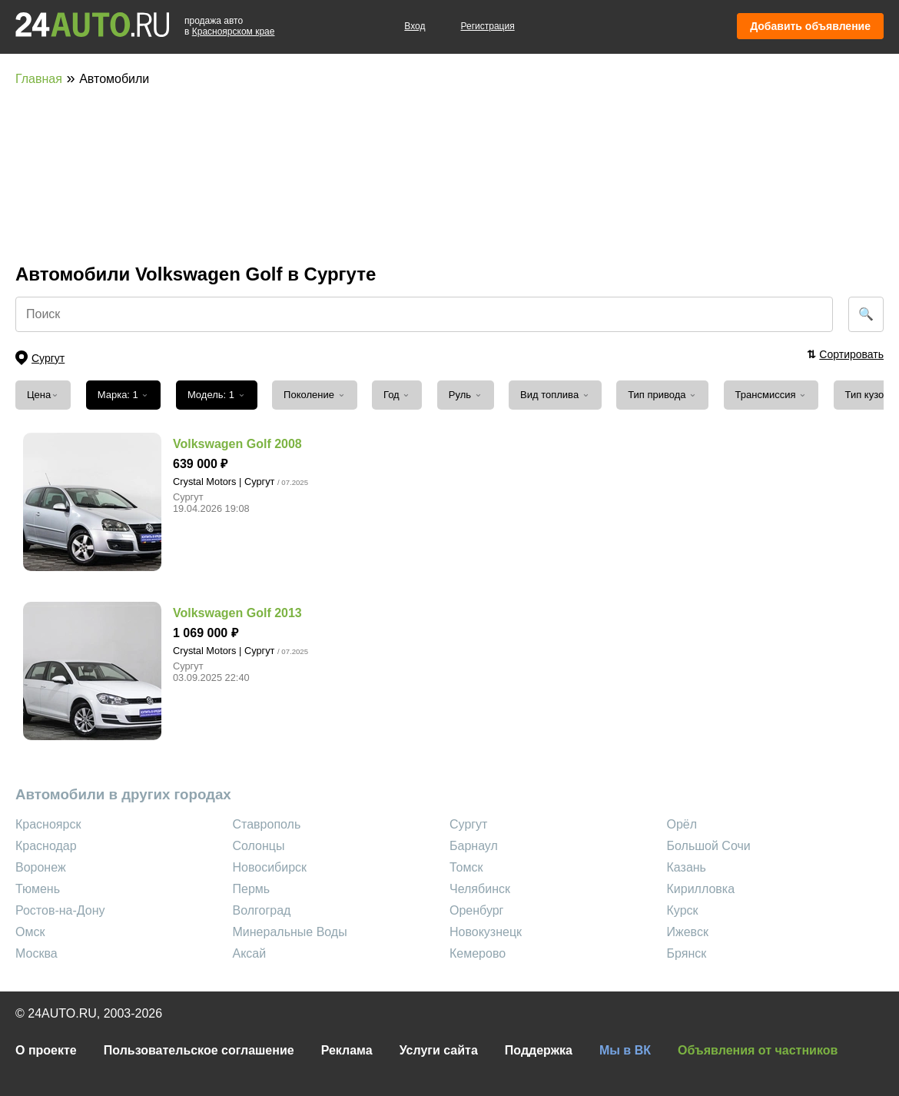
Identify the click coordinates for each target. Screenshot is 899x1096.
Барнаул (474, 845)
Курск (682, 910)
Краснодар (46, 845)
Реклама (347, 1050)
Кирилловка (701, 888)
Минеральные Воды (290, 931)
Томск (466, 867)
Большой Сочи (709, 845)
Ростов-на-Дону (60, 910)
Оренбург (476, 910)
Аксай (250, 953)
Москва (36, 953)
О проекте (46, 1050)
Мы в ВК (625, 1050)
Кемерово (478, 953)
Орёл (682, 824)
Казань (686, 867)
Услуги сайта (439, 1050)
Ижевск (687, 931)
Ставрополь (267, 824)
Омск (30, 931)
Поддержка (538, 1050)
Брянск (687, 953)
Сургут (468, 824)
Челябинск (480, 888)
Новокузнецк (486, 931)
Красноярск (48, 824)
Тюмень (37, 888)
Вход (414, 26)
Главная (38, 78)
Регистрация (488, 26)
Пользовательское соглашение (199, 1050)
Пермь (251, 888)
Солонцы (259, 845)
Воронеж (40, 867)
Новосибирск (270, 867)
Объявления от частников (758, 1050)
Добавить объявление (810, 26)
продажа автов (229, 26)
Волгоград (262, 910)
